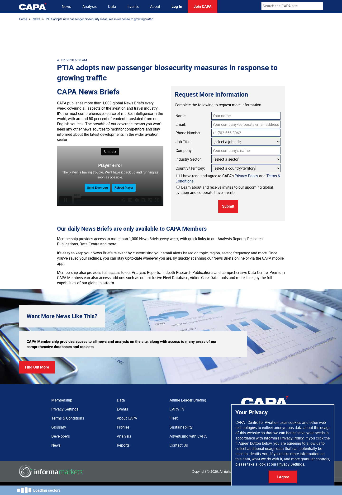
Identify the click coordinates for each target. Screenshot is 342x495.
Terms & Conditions (67, 418)
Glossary (58, 427)
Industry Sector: (189, 159)
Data (112, 6)
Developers (60, 436)
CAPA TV (177, 409)
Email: (181, 124)
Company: (184, 150)
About (155, 6)
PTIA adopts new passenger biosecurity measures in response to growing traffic (99, 19)
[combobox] (292, 6)
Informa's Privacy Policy (284, 438)
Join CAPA (203, 6)
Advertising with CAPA (188, 436)
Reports (123, 445)
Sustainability (181, 427)
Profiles (123, 427)
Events (133, 6)
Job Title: (183, 141)
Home (23, 19)
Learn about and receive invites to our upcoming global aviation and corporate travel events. (224, 190)
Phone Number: (188, 132)
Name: (181, 115)
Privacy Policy (246, 175)
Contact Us (179, 445)
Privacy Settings (290, 464)
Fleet (174, 418)
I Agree (283, 477)
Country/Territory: (190, 168)
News (66, 6)
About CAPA (127, 418)
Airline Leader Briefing (188, 400)
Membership (61, 400)
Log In (176, 6)
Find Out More (37, 367)
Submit (228, 206)
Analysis (89, 6)
